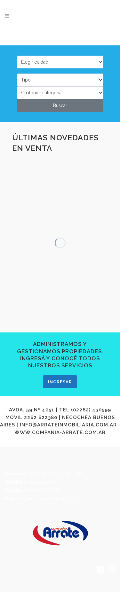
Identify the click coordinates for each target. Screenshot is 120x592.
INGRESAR (60, 381)
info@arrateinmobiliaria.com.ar (48, 498)
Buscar (60, 105)
